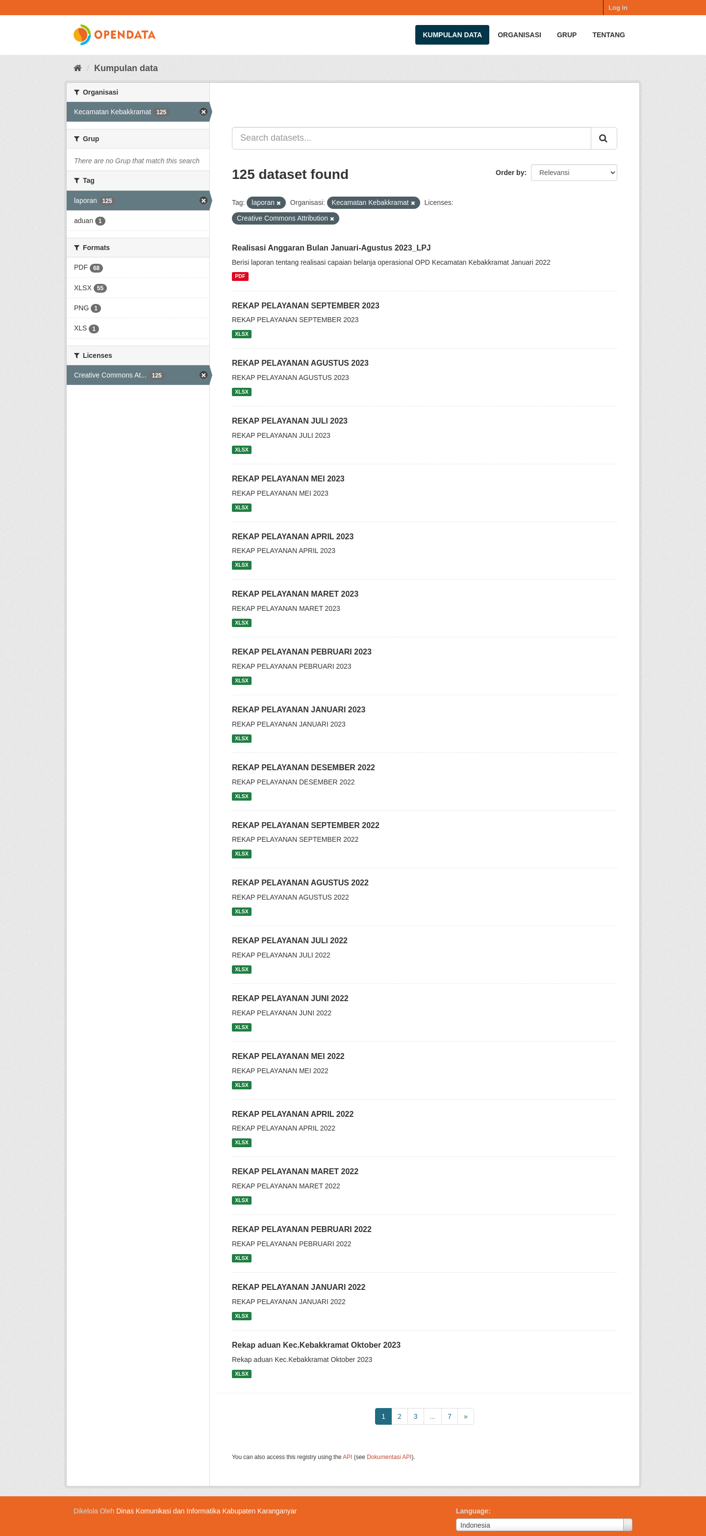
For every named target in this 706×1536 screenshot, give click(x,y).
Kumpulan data (452, 35)
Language (472, 1511)
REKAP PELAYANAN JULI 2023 (290, 421)
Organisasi (519, 35)
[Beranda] (78, 68)
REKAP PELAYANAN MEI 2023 (288, 479)
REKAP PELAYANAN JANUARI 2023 (298, 709)
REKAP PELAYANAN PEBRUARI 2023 (302, 652)
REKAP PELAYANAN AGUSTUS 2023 (300, 363)
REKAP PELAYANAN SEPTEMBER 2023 (305, 306)
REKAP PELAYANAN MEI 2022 (288, 1056)
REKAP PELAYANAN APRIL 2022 (292, 1114)
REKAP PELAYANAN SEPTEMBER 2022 (305, 825)
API (347, 1457)
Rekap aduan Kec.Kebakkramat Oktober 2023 (316, 1345)
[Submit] (604, 138)
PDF (240, 276)
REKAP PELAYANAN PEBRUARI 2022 (302, 1229)
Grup (567, 35)
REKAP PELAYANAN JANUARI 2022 (298, 1287)
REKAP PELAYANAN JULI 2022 (290, 940)
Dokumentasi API (389, 1457)
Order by (510, 172)
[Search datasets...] (411, 138)
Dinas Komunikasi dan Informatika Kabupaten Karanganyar (206, 1511)
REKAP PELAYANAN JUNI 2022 (290, 998)
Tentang (608, 35)
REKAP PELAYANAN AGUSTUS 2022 (300, 883)
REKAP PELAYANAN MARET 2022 (295, 1171)
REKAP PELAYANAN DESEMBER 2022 (303, 767)
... (433, 1416)
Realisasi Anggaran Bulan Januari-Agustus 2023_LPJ (331, 248)
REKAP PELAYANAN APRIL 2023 (292, 536)
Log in (618, 7)
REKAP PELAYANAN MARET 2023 (295, 594)
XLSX (241, 334)
